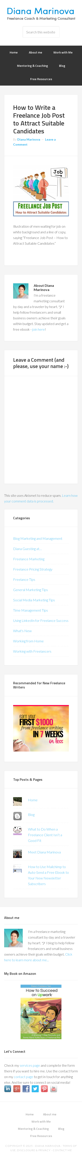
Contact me (62, 1150)
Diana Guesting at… (27, 549)
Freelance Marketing (28, 559)
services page (30, 1065)
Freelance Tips (24, 579)
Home (33, 800)
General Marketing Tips (30, 590)
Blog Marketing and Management (37, 538)
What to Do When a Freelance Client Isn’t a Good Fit (45, 835)
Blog (31, 814)
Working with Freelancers (32, 651)
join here (38, 329)
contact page (23, 1077)
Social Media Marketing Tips (34, 600)
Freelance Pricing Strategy (32, 569)
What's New (22, 631)
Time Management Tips (30, 610)
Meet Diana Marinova (44, 852)
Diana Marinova (41, 13)
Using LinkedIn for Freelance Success (40, 620)
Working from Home (28, 641)
